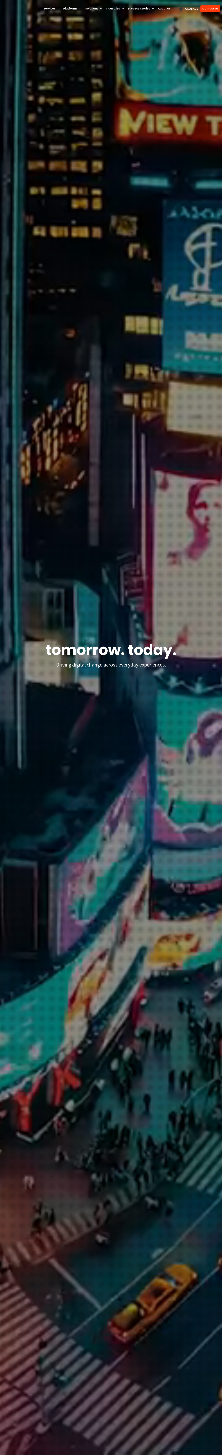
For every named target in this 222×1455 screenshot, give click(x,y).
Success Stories (140, 8)
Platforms (72, 8)
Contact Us (210, 9)
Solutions (93, 8)
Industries (115, 8)
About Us (165, 8)
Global (190, 9)
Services (51, 8)
